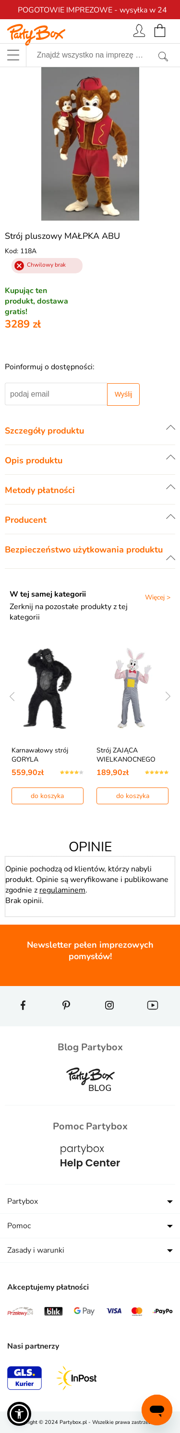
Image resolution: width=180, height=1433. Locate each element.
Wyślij (123, 394)
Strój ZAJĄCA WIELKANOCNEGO (126, 755)
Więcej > (157, 597)
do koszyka (47, 795)
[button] (19, 1413)
